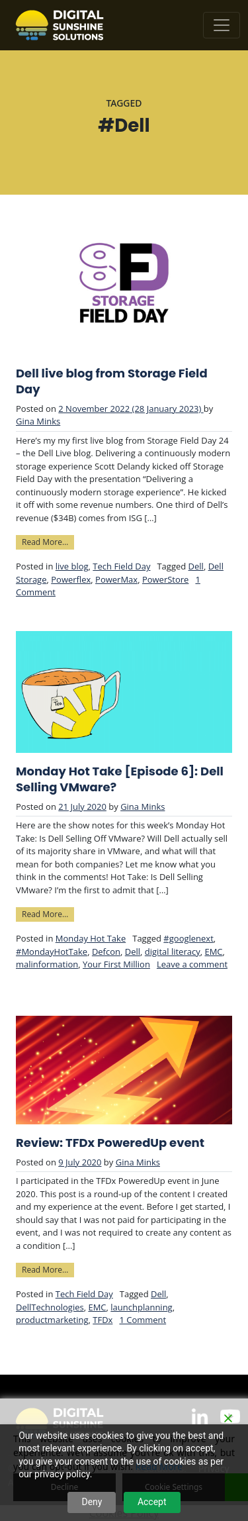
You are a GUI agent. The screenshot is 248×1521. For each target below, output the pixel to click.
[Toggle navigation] (221, 25)
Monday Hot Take (91, 938)
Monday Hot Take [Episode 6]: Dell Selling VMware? (120, 779)
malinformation (47, 964)
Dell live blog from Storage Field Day (112, 381)
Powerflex (71, 579)
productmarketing (52, 1320)
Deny (91, 1501)
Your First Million (116, 964)
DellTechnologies (50, 1307)
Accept (152, 1501)
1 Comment (142, 1320)
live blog (72, 566)
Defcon (106, 951)
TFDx (102, 1320)
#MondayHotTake (51, 951)
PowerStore (165, 579)
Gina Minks (38, 421)
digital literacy (172, 951)
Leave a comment (192, 964)
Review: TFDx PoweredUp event (110, 1143)
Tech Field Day (121, 566)
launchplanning (141, 1307)
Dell (196, 566)
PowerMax (116, 579)
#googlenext (188, 938)
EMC (213, 951)
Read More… (48, 541)
